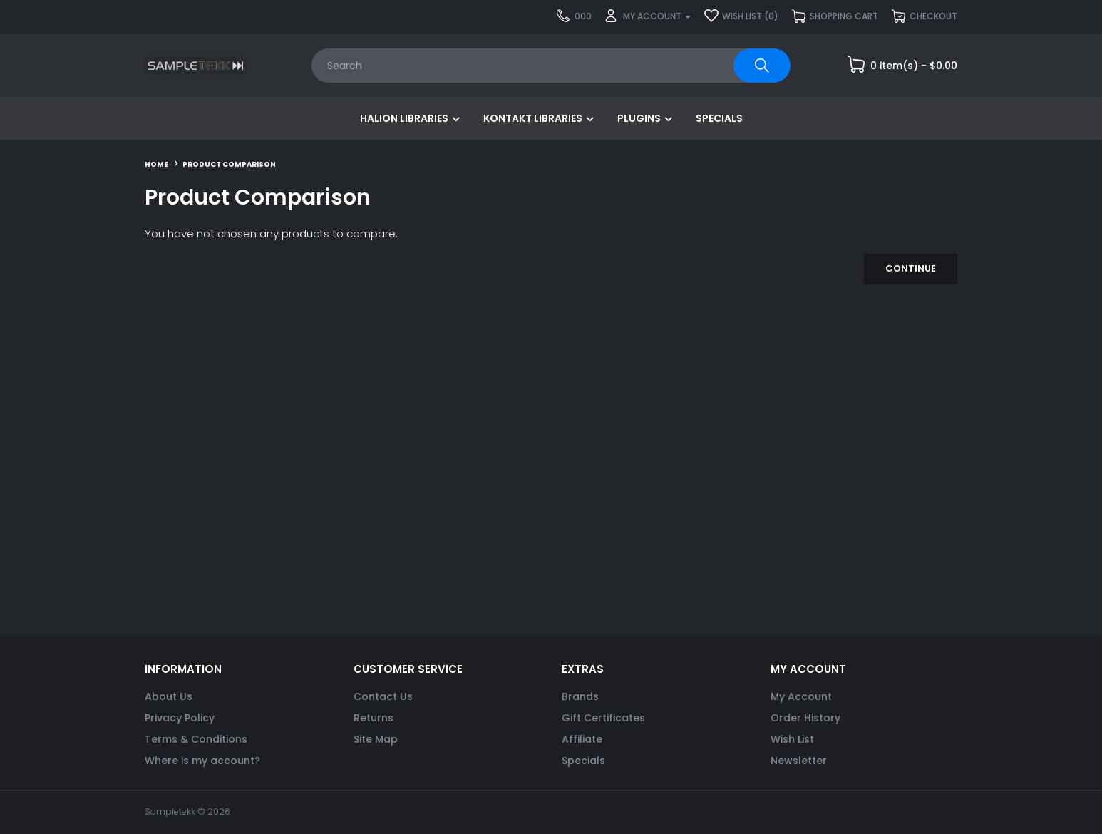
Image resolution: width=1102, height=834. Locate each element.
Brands (580, 696)
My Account (801, 696)
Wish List (792, 739)
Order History (805, 718)
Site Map (376, 739)
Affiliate (582, 739)
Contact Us (383, 696)
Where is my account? (202, 760)
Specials (719, 118)
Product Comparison (229, 164)
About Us (168, 696)
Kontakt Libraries (532, 118)
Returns (373, 718)
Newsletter (799, 760)
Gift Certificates (603, 718)
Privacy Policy (180, 718)
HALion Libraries (404, 118)
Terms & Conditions (196, 739)
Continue (910, 268)
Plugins (639, 118)
